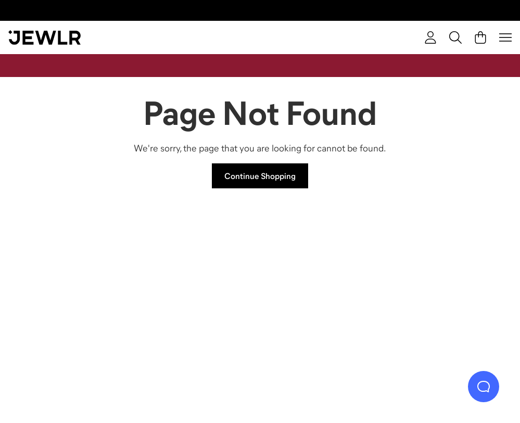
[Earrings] (322, 287)
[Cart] (480, 37)
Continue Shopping (260, 176)
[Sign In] (430, 37)
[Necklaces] (198, 287)
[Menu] (505, 37)
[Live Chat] (483, 386)
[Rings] (74, 287)
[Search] (455, 37)
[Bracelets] (445, 287)
